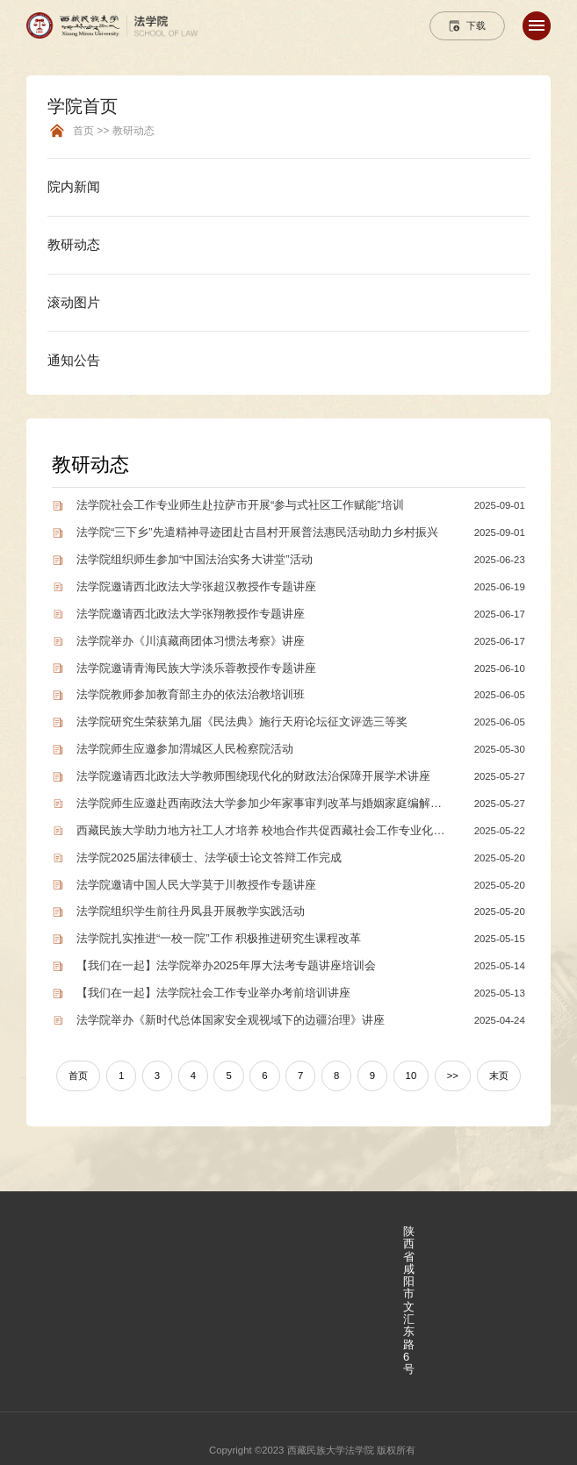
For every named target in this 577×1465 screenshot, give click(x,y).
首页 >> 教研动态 (114, 131)
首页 (78, 1075)
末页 (498, 1075)
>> (452, 1075)
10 (411, 1075)
